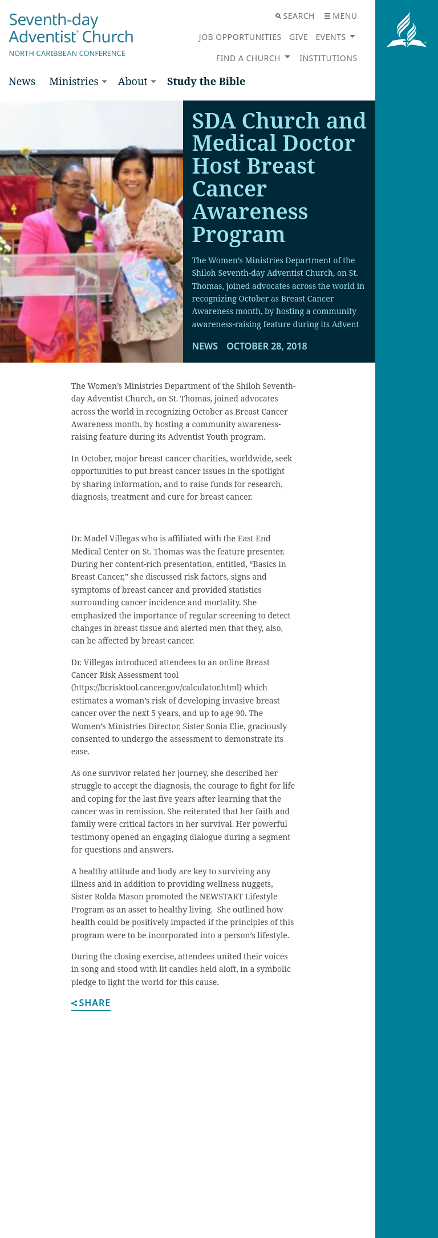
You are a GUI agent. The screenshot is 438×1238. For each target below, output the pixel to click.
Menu (341, 15)
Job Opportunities (240, 36)
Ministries (73, 81)
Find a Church (248, 58)
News (22, 81)
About (133, 81)
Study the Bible (206, 81)
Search (295, 15)
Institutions (328, 58)
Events (331, 36)
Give (298, 36)
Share (91, 1003)
